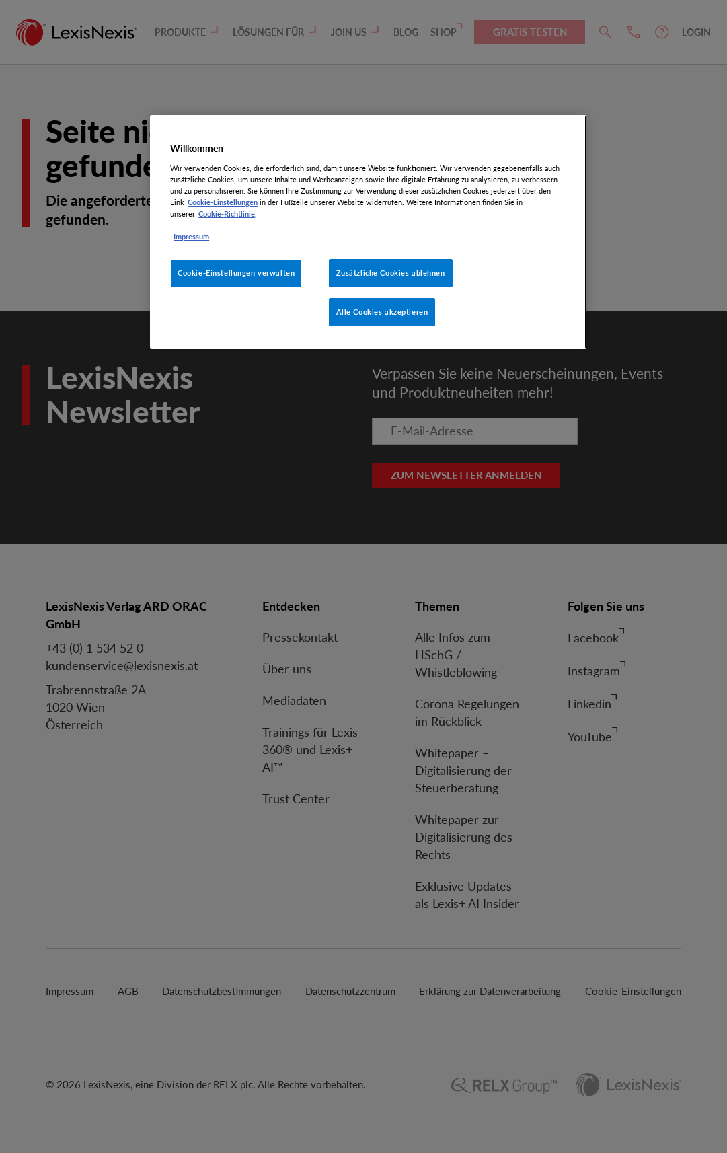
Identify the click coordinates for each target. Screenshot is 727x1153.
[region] (368, 232)
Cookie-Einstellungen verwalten (236, 272)
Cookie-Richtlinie (226, 213)
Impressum (191, 236)
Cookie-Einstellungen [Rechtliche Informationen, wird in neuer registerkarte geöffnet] (223, 202)
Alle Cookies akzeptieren (382, 311)
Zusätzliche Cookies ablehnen (390, 272)
